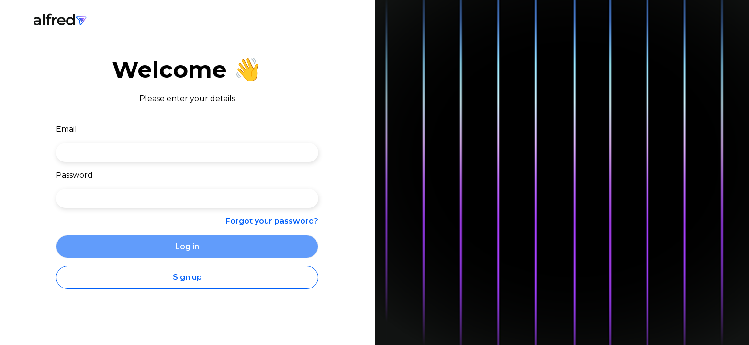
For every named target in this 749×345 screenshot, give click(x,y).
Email (66, 129)
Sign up (187, 277)
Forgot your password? (271, 221)
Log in (187, 246)
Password (74, 175)
